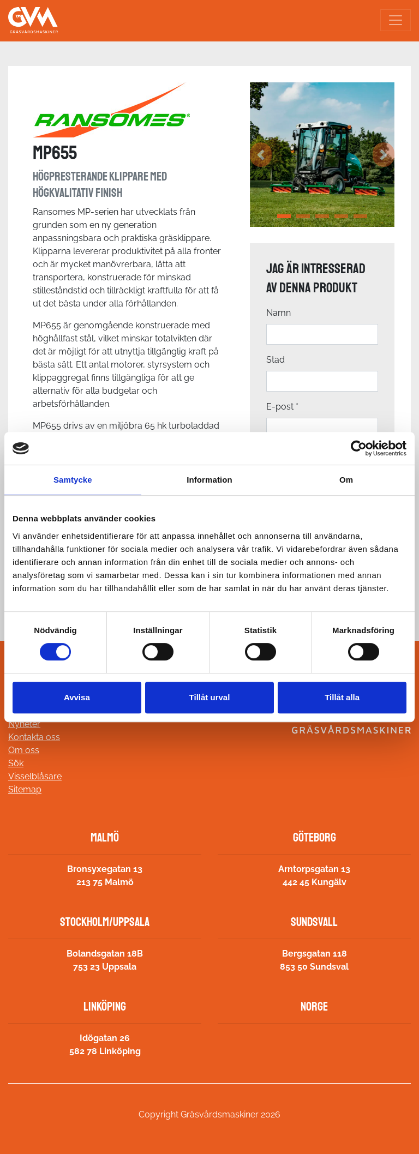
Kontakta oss (34, 737)
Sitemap (24, 789)
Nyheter (24, 724)
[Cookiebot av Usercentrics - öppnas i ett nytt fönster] (358, 448)
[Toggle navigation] (395, 20)
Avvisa (77, 697)
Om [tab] (346, 479)
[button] (261, 154)
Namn (278, 313)
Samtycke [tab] (72, 479)
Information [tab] (209, 479)
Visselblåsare (35, 776)
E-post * (282, 406)
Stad (275, 359)
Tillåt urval (209, 697)
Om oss (23, 750)
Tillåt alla (342, 697)
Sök (15, 763)
